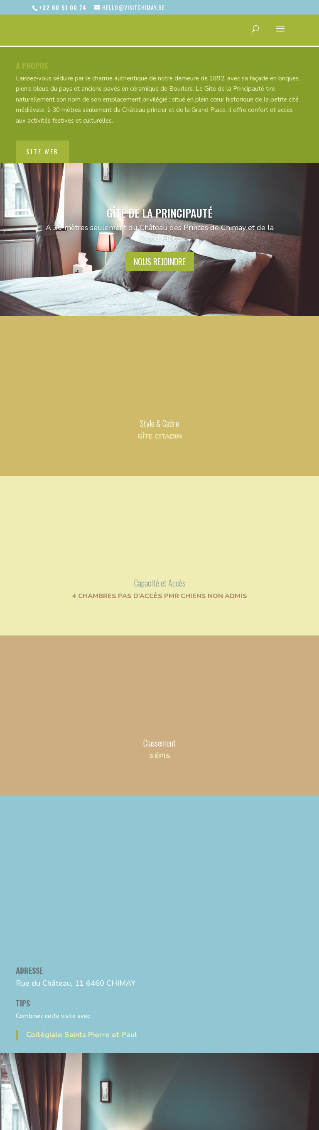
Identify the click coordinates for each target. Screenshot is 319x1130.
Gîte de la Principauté (160, 199)
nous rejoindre (160, 247)
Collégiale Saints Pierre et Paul (81, 1021)
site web (42, 137)
